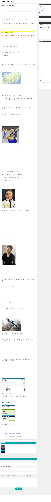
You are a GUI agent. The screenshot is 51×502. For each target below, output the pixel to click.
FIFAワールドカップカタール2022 (44, 27)
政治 (40, 80)
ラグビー (41, 74)
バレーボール (41, 72)
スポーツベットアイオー (42, 6)
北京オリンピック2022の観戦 (44, 30)
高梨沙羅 (16, 436)
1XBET (40, 12)
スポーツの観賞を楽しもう (8, 1)
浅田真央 (10, 436)
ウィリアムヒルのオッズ (6, 343)
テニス (41, 70)
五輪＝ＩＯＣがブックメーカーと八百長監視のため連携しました (12, 433)
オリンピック (41, 76)
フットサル (41, 78)
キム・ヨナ (6, 436)
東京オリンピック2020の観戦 (32, 455)
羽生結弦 (13, 436)
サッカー (41, 68)
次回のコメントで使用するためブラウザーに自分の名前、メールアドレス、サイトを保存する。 (16, 475)
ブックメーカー (42, 43)
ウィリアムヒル (41, 8)
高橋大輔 (20, 436)
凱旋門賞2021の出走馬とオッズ (44, 33)
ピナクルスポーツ (41, 10)
